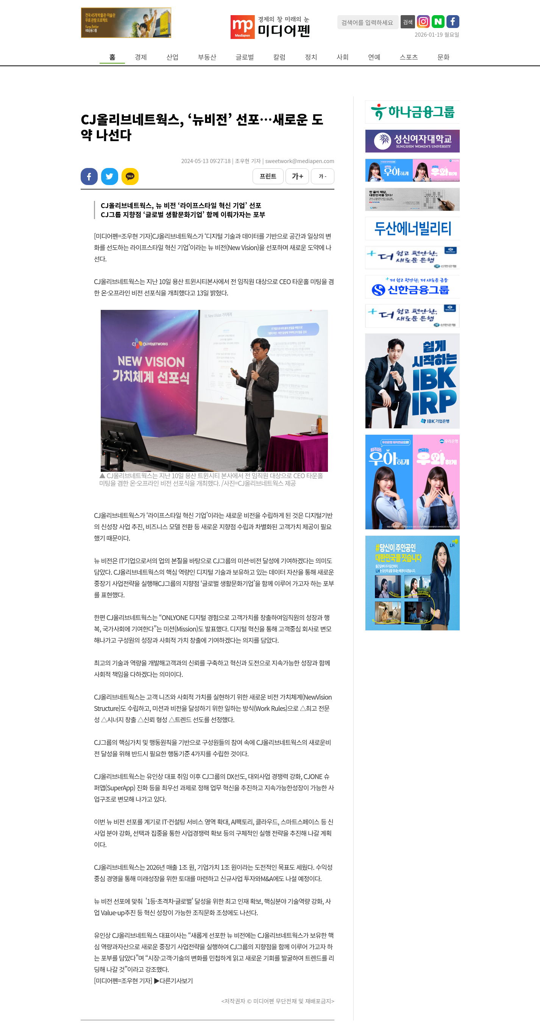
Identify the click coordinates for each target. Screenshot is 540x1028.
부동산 (207, 57)
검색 (408, 22)
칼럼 (279, 57)
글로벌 (245, 57)
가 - (322, 176)
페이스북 (89, 176)
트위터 (109, 176)
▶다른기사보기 (173, 980)
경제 (141, 57)
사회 (343, 57)
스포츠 (409, 57)
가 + (297, 176)
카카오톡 (130, 176)
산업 (172, 57)
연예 (374, 57)
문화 (443, 57)
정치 (311, 57)
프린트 (268, 175)
